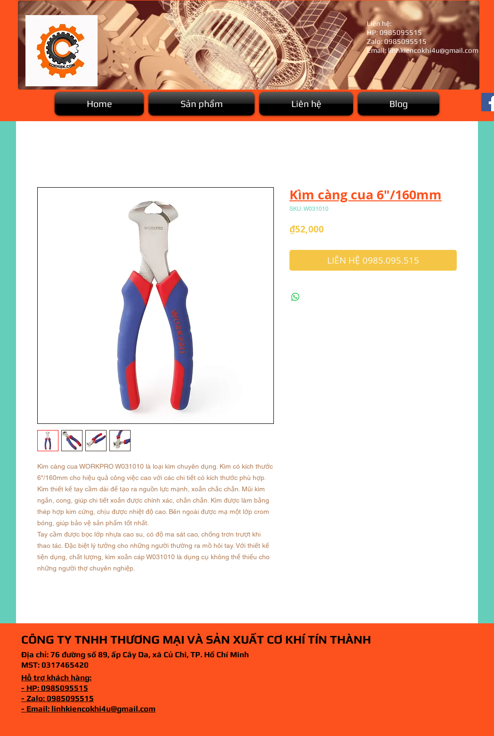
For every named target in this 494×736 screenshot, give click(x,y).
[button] (201, 104)
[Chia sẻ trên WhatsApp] (295, 297)
